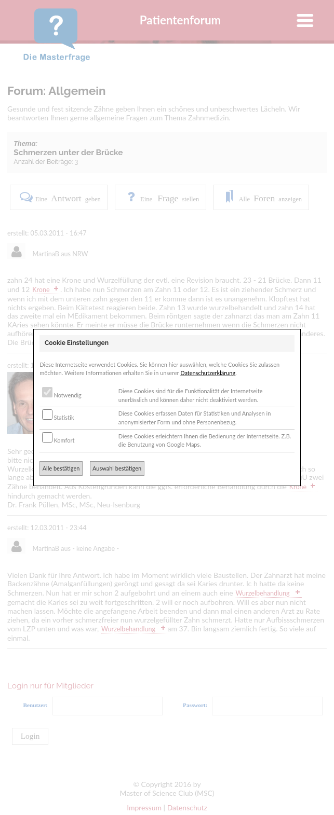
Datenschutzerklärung (207, 372)
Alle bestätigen (61, 468)
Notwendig (62, 395)
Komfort (58, 440)
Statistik (58, 417)
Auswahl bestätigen (116, 468)
